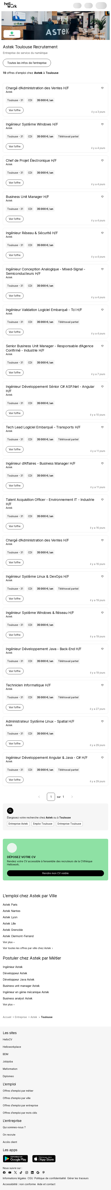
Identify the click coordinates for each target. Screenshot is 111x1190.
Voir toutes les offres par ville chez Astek (28, 948)
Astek (34, 1017)
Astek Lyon (10, 917)
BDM (5, 1054)
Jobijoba (8, 1061)
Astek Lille (9, 923)
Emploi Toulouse (42, 823)
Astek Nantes (11, 911)
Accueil (7, 1017)
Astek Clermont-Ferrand (18, 936)
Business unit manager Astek (21, 986)
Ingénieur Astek (13, 967)
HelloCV (7, 1039)
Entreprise (21, 1017)
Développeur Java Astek (18, 979)
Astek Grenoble (13, 930)
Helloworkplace (12, 1046)
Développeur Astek (15, 973)
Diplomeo (8, 1076)
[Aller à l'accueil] (10, 5)
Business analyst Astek (17, 998)
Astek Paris (10, 904)
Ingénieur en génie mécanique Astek (26, 992)
